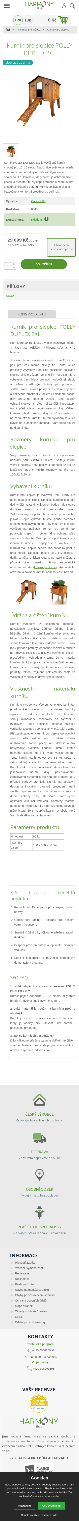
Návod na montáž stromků (32, 1289)
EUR (28, 20)
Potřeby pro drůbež (29, 29)
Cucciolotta (38, 201)
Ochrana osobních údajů (31, 1300)
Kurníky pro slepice (58, 29)
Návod (10, 296)
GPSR (19, 1316)
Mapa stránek (24, 1306)
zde (55, 1515)
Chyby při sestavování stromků (35, 1295)
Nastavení (24, 1505)
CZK (18, 20)
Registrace (22, 1273)
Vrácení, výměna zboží (29, 1268)
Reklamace (22, 1278)
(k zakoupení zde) (45, 567)
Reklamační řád (25, 1284)
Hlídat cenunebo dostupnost (61, 247)
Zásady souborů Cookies (31, 1311)
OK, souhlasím (51, 1505)
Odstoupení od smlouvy (30, 1322)
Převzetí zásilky (25, 1262)
